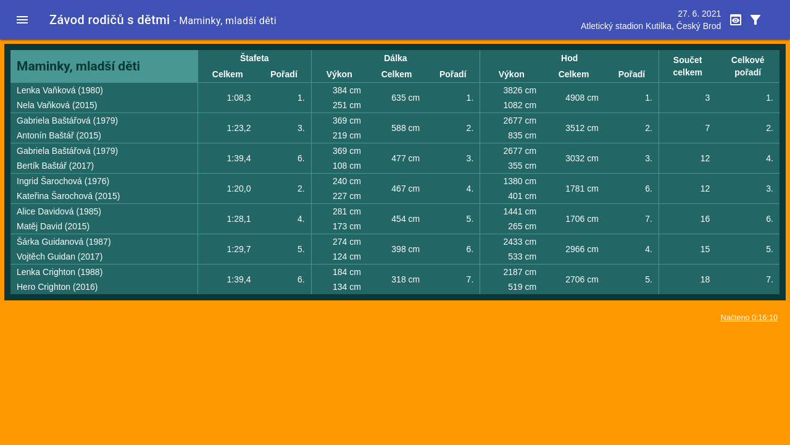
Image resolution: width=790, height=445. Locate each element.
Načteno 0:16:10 (749, 317)
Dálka (395, 58)
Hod (569, 58)
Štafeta (254, 58)
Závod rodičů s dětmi (109, 19)
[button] (22, 20)
